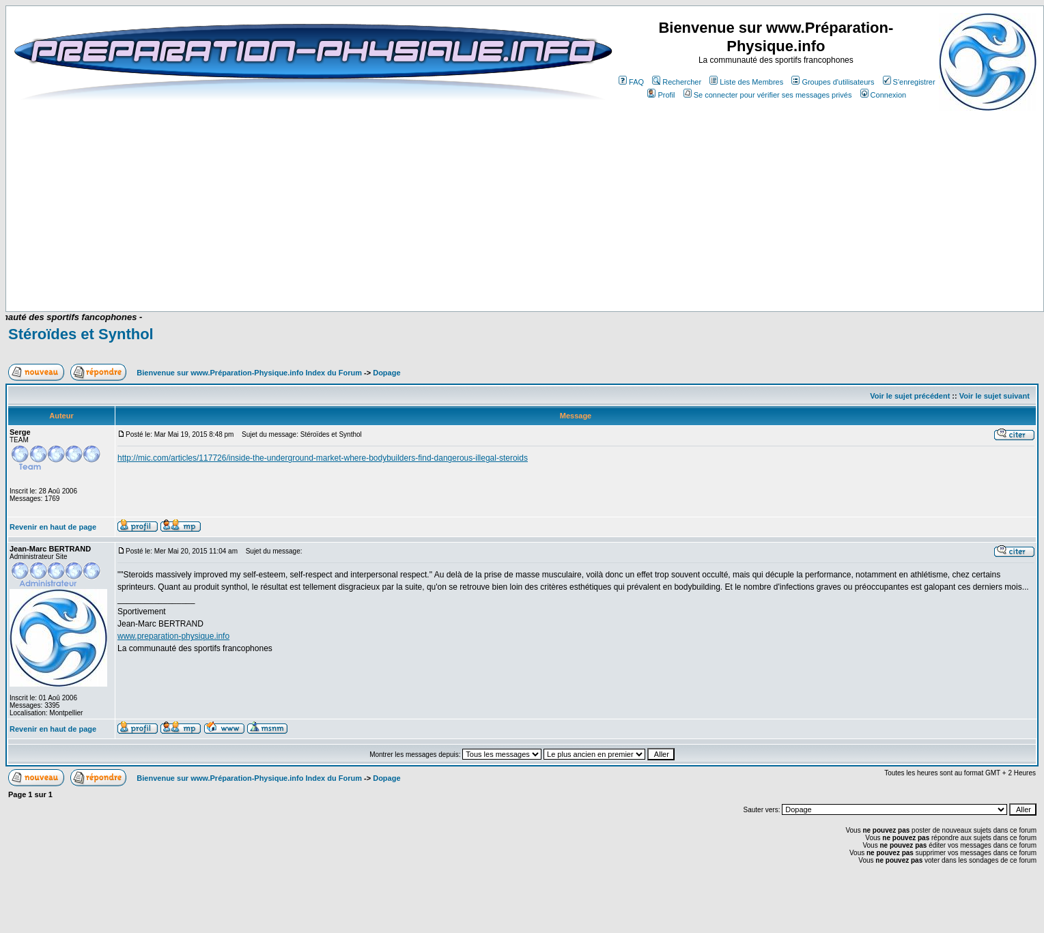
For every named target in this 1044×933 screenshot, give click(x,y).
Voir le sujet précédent (910, 396)
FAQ (631, 82)
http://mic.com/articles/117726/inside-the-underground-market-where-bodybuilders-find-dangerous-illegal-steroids (322, 458)
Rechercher (676, 82)
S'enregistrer (909, 82)
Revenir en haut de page (53, 527)
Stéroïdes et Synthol (81, 334)
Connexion (883, 95)
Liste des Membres (746, 82)
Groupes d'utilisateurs (832, 82)
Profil (661, 95)
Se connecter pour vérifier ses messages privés (767, 95)
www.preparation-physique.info (173, 636)
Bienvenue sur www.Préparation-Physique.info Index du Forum (249, 373)
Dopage (386, 373)
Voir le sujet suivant (994, 396)
